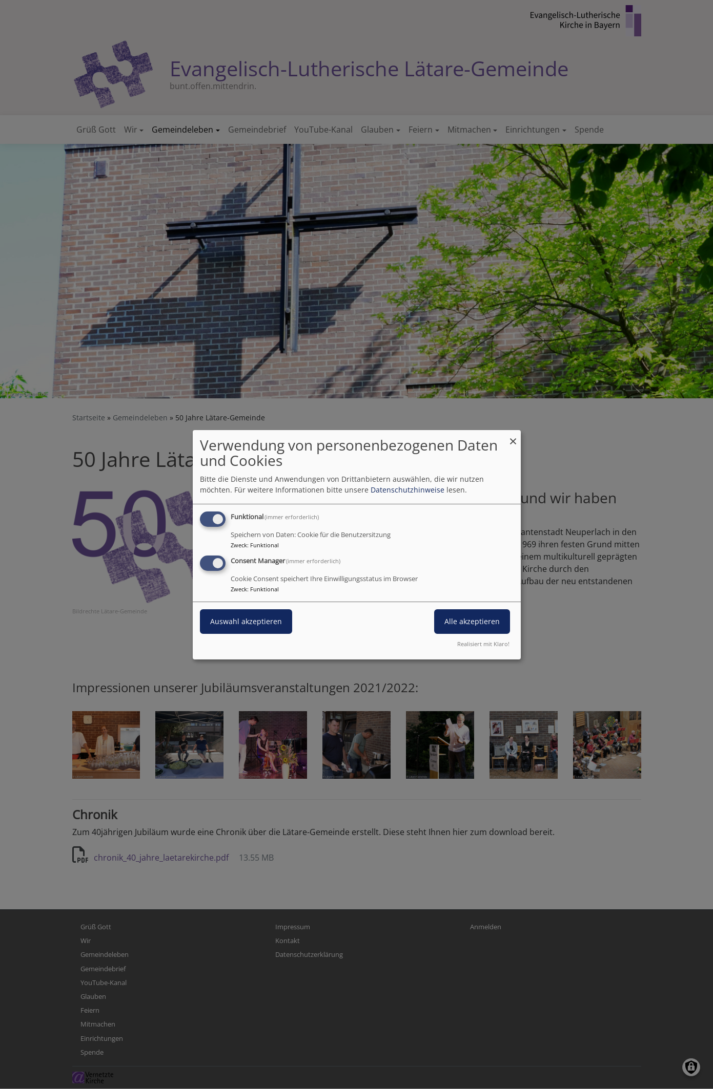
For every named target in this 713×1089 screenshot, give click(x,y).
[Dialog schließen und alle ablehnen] (513, 436)
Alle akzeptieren (472, 621)
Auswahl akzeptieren (246, 621)
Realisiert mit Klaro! (483, 644)
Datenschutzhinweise (407, 490)
